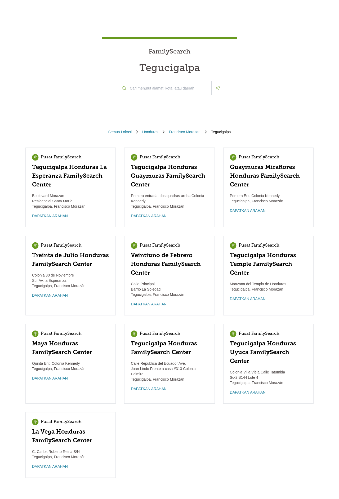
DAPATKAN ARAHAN (50, 216)
